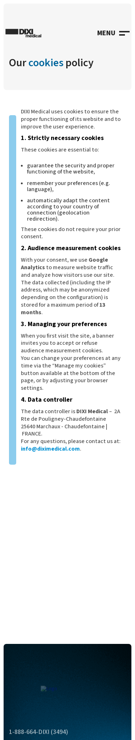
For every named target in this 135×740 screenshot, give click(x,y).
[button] (113, 33)
